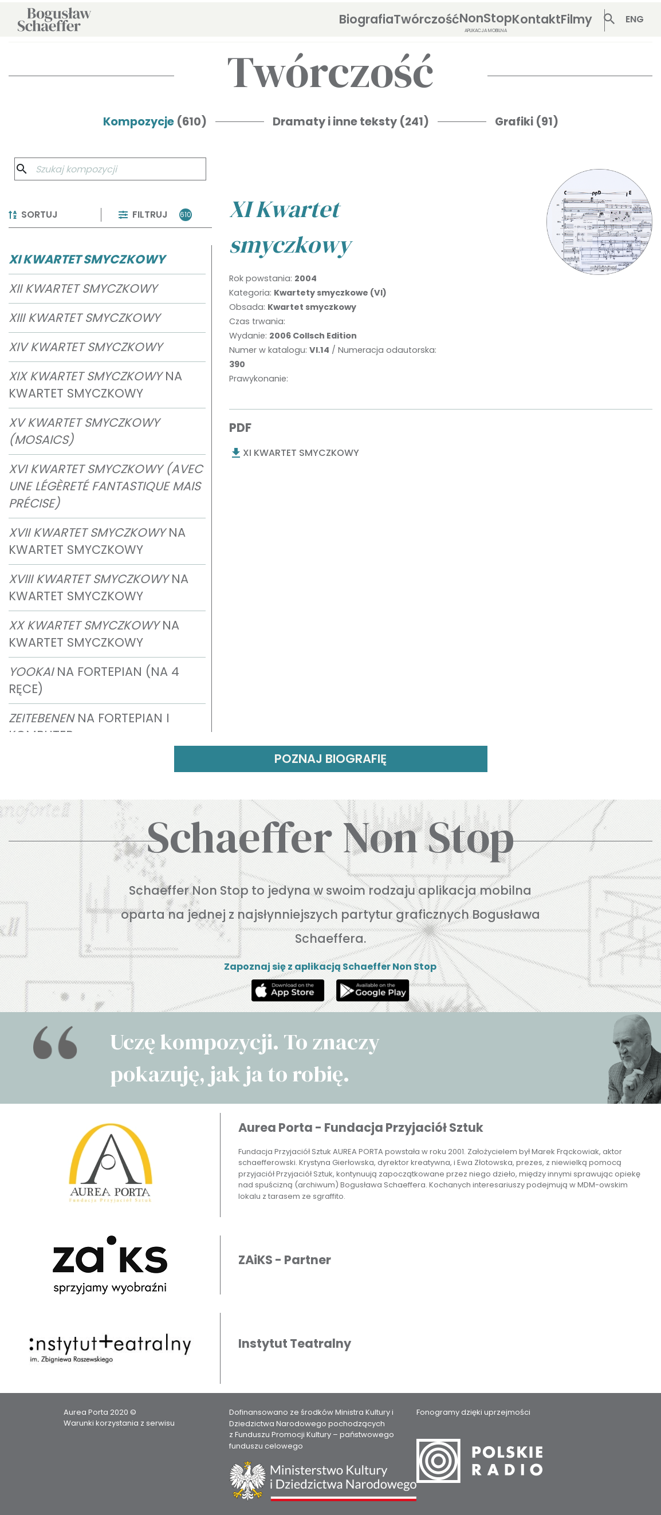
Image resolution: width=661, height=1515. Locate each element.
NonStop (485, 22)
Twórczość (426, 19)
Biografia (366, 19)
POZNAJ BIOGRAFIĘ (330, 758)
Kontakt (536, 19)
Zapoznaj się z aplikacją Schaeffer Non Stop (330, 966)
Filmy (576, 19)
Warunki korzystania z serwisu (119, 1423)
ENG (634, 19)
